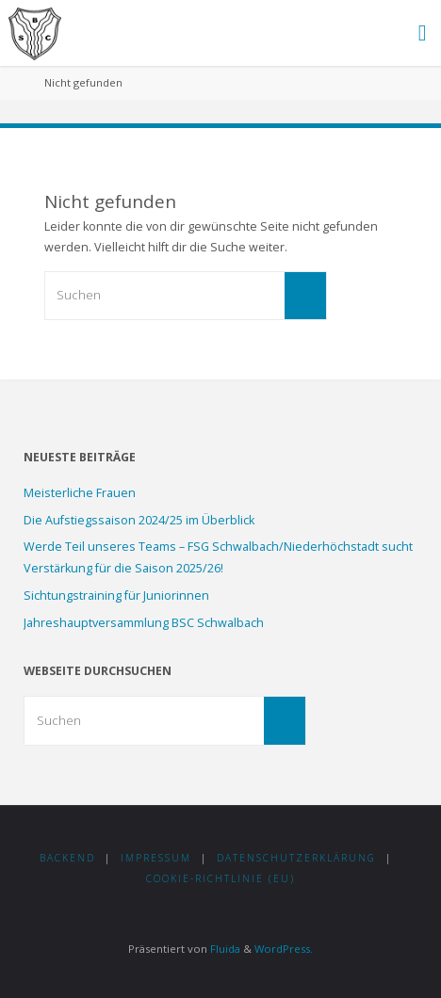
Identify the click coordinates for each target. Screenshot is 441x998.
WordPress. (283, 949)
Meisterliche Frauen (80, 493)
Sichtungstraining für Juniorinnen (116, 596)
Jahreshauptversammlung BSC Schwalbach (144, 623)
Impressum (156, 857)
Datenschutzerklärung (296, 857)
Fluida (223, 949)
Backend (67, 857)
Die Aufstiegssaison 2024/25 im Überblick (139, 520)
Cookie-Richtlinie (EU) (220, 878)
